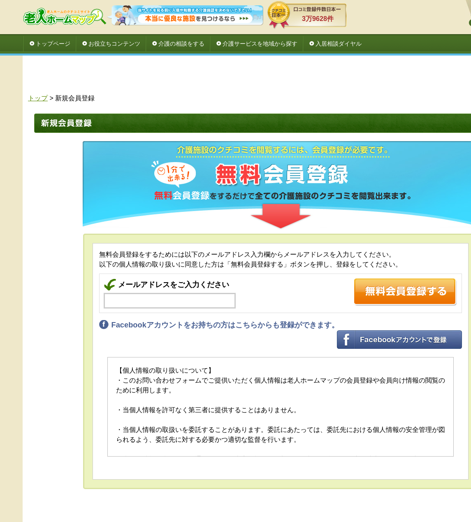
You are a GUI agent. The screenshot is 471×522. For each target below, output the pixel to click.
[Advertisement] (277, 77)
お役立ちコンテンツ (114, 43)
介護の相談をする (181, 43)
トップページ (53, 43)
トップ (38, 98)
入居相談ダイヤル (339, 43)
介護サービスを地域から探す (260, 43)
